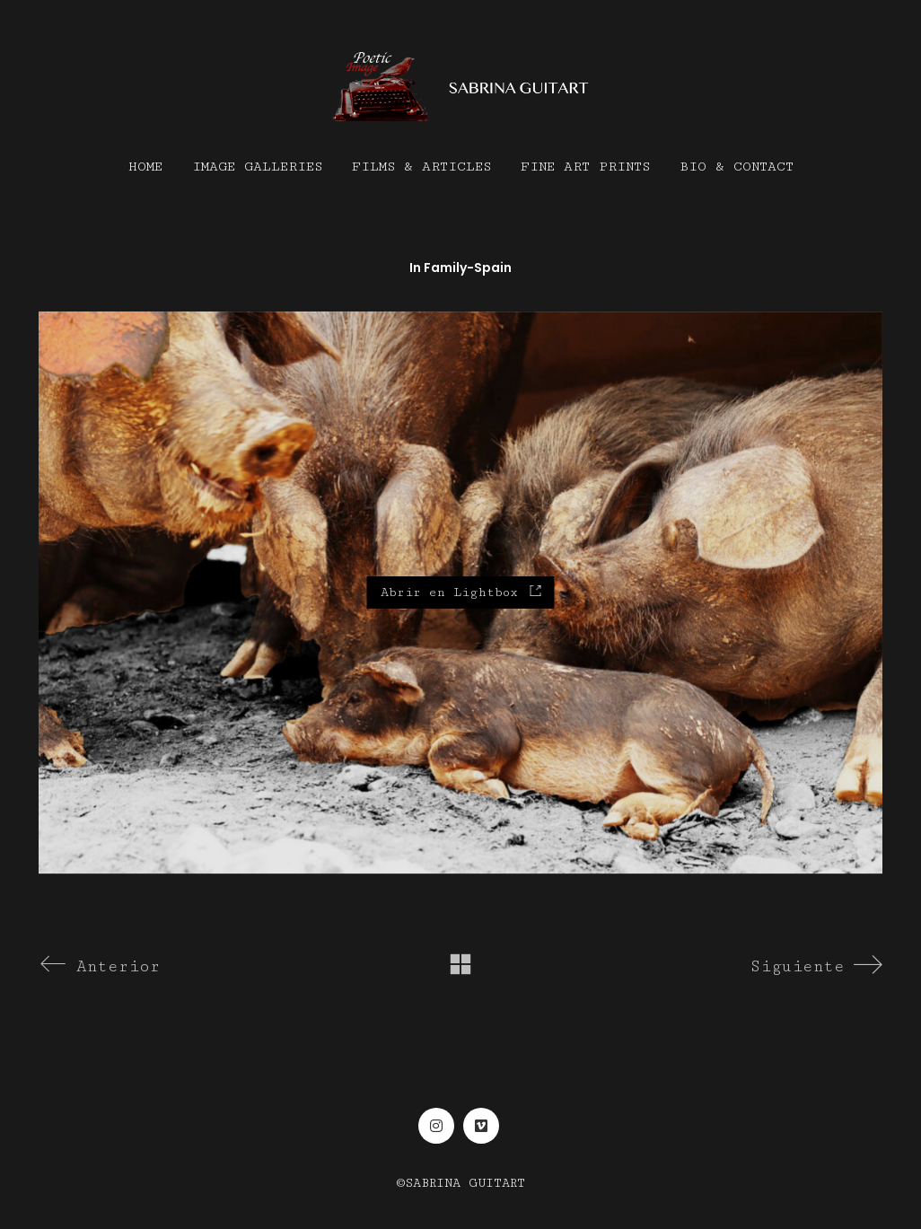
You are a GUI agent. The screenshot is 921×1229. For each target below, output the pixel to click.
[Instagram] (436, 1126)
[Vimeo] (481, 1126)
